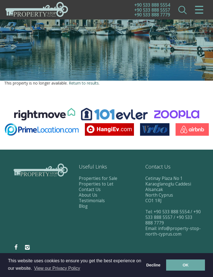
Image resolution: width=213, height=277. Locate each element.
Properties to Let (96, 184)
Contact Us (90, 189)
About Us (88, 195)
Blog (83, 206)
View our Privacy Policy (57, 268)
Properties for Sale (98, 178)
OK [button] (185, 265)
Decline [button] (153, 265)
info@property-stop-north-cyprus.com (173, 231)
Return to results (84, 83)
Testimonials (92, 201)
